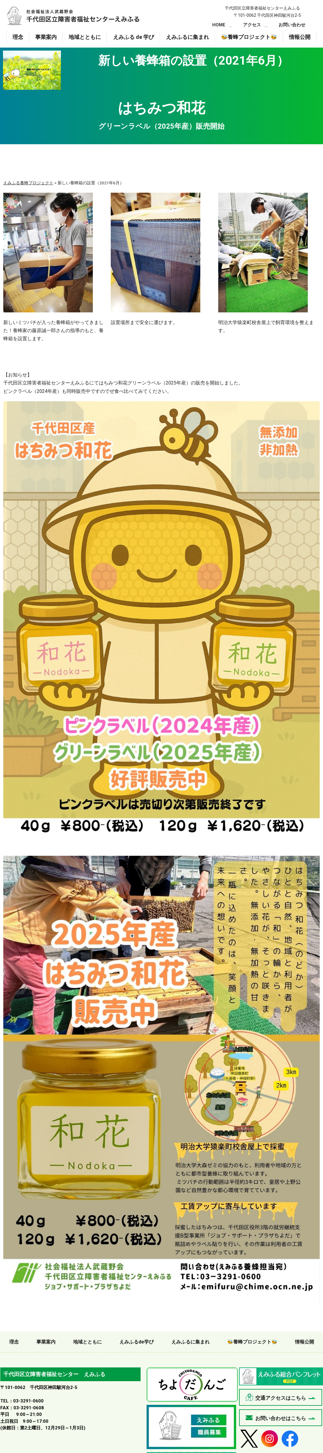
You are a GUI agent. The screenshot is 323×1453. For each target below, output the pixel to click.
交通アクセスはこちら (280, 1398)
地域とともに (85, 37)
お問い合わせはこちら (280, 1418)
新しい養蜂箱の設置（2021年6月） (73, 15)
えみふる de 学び (133, 37)
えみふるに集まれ (187, 37)
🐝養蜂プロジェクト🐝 (249, 37)
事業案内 (46, 37)
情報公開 (299, 37)
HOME (218, 25)
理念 (18, 37)
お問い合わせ (292, 25)
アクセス (252, 25)
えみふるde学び (136, 1342)
